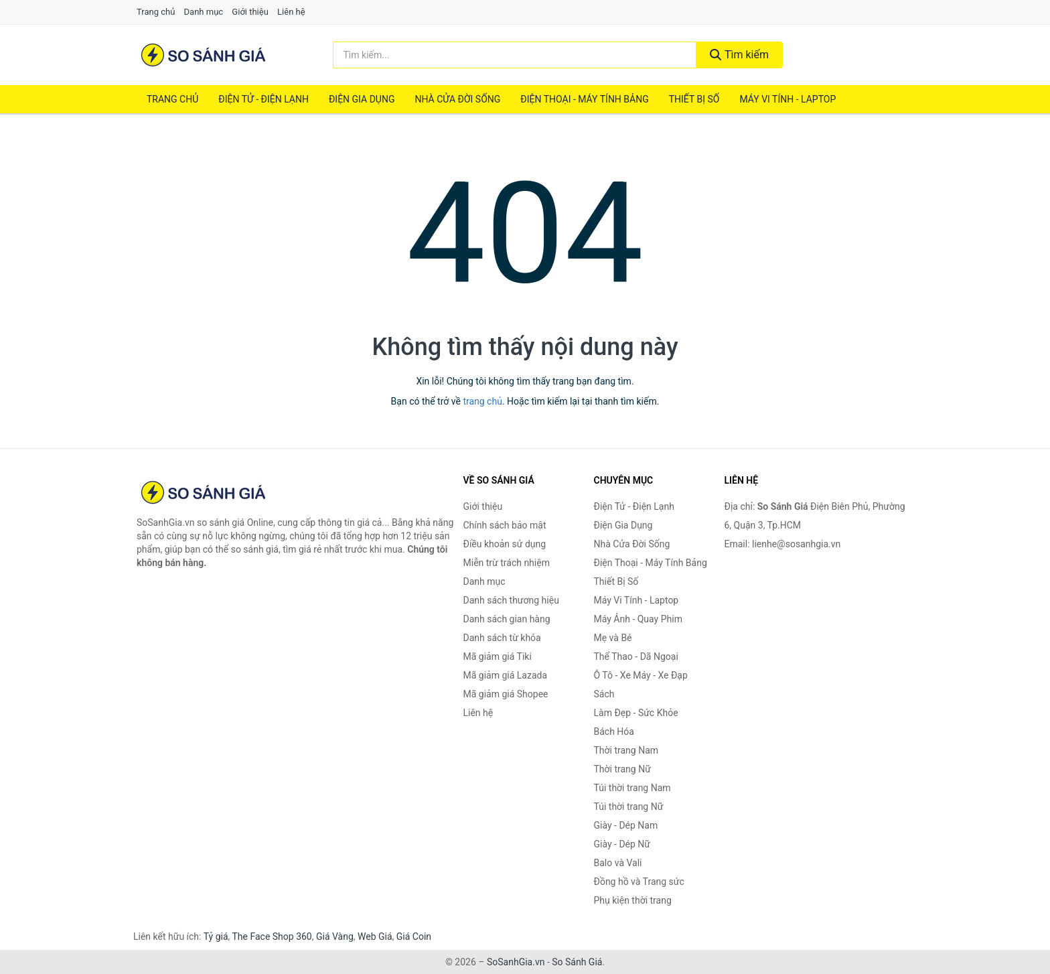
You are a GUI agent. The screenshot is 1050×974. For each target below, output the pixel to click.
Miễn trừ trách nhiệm (506, 562)
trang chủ (482, 401)
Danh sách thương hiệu (511, 600)
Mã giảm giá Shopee (505, 694)
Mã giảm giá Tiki (497, 656)
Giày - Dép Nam (626, 825)
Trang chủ (156, 12)
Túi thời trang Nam (632, 787)
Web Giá (375, 936)
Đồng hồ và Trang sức (639, 881)
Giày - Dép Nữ (622, 844)
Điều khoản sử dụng (504, 544)
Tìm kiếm (739, 54)
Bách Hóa (614, 731)
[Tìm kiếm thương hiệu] (515, 55)
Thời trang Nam (626, 750)
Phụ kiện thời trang (633, 900)
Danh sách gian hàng (506, 619)
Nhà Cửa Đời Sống (457, 99)
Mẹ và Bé (613, 637)
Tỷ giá (216, 936)
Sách (604, 694)
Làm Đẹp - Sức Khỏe (636, 712)
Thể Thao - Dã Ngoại (636, 656)
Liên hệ (291, 12)
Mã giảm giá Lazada (505, 675)
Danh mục (204, 12)
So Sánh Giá (577, 962)
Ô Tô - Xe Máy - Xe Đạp (641, 675)
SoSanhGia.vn (515, 962)
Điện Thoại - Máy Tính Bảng (584, 99)
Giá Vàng (335, 936)
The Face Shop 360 (271, 936)
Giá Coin (413, 936)
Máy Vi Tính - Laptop (787, 99)
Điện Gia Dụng (361, 99)
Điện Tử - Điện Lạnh (263, 99)
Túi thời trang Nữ (629, 806)
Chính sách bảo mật (504, 525)
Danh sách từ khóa (502, 637)
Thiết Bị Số (694, 99)
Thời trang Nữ (622, 769)
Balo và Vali (618, 862)
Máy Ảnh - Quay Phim (638, 619)
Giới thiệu (250, 12)
